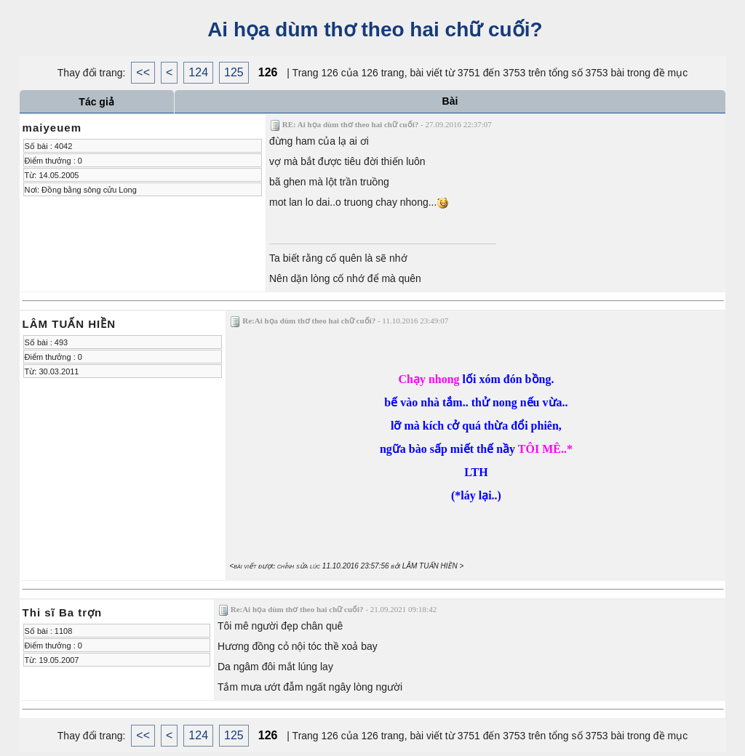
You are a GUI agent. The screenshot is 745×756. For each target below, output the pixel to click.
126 (268, 72)
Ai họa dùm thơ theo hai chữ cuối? (372, 29)
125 (234, 72)
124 (198, 72)
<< (143, 72)
